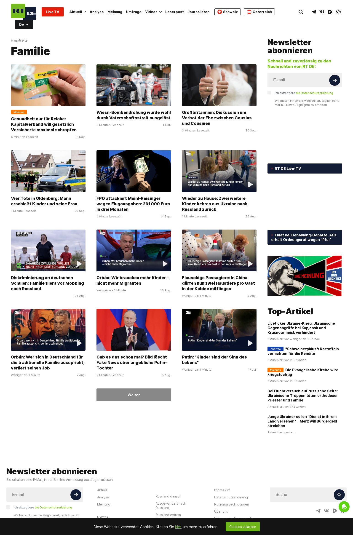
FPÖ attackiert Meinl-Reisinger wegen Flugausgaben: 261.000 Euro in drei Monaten (133, 204)
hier (178, 526)
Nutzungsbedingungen (231, 504)
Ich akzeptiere (304, 93)
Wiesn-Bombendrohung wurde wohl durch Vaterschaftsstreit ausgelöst (133, 115)
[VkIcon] (322, 12)
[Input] (304, 80)
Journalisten (198, 12)
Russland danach (168, 496)
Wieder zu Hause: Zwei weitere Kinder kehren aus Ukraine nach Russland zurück (214, 204)
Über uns (221, 511)
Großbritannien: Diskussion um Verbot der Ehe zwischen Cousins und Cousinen (217, 118)
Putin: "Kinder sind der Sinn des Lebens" (214, 360)
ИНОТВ (103, 517)
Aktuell (77, 12)
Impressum (222, 490)
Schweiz (227, 12)
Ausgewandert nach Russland (171, 505)
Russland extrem (168, 515)
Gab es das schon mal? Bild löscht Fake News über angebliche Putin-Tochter (131, 363)
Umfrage (134, 12)
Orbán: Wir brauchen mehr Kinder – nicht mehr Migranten (132, 280)
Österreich (259, 12)
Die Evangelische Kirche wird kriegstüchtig (302, 372)
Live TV (52, 12)
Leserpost (174, 12)
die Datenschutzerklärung (314, 93)
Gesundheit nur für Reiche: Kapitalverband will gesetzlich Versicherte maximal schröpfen (44, 124)
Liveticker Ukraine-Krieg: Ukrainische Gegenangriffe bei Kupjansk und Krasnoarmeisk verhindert (301, 328)
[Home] (23, 12)
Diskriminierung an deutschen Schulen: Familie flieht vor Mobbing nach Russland (47, 283)
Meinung (114, 12)
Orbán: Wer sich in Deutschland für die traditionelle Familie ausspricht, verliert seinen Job (48, 363)
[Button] (334, 80)
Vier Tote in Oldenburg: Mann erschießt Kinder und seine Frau (44, 201)
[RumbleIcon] (330, 12)
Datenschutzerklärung (231, 497)
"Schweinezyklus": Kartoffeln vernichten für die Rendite (303, 351)
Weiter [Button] (134, 395)
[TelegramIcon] (313, 12)
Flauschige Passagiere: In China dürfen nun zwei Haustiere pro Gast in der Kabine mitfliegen (218, 283)
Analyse (97, 12)
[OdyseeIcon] (338, 12)
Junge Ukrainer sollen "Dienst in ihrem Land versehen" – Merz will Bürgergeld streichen (302, 421)
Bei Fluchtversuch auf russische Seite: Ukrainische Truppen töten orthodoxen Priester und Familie (303, 395)
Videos (153, 12)
